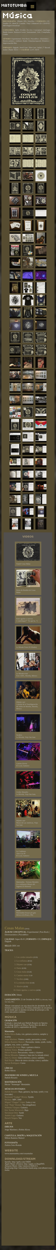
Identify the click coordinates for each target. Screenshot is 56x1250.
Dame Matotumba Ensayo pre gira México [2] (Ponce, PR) (28, 904)
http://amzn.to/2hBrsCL (28, 1166)
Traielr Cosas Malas (28, 554)
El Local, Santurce (28, 755)
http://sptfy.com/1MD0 (21, 1162)
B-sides (23, 30)
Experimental (16, 39)
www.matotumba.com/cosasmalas (19, 1153)
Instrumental (31, 32)
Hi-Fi (37, 50)
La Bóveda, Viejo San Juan (28, 726)
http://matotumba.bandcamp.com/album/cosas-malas (29, 1169)
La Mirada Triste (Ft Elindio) (28, 637)
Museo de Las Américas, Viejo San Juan (28, 813)
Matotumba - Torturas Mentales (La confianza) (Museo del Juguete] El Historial (28, 874)
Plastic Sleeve (13, 50)
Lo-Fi (32, 50)
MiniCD (15, 23)
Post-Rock (26, 39)
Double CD (7, 23)
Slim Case (32, 48)
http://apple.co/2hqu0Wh (34, 1164)
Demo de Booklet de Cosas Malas (28, 581)
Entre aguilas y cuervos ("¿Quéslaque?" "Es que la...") (28, 610)
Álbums (20, 21)
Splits (17, 30)
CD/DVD (46, 23)
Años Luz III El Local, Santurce (28, 844)
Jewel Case (24, 48)
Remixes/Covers (20, 32)
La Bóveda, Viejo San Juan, (28, 783)
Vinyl (28, 23)
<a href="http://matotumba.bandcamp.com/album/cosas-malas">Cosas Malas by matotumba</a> (29, 1207)
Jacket (39, 48)
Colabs (5, 34)
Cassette (22, 23)
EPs (25, 21)
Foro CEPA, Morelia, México (28, 665)
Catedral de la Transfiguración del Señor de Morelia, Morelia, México (28, 695)
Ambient (19, 41)
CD (48, 21)
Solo (39, 32)
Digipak (16, 48)
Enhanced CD (36, 23)
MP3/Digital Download (11, 26)
